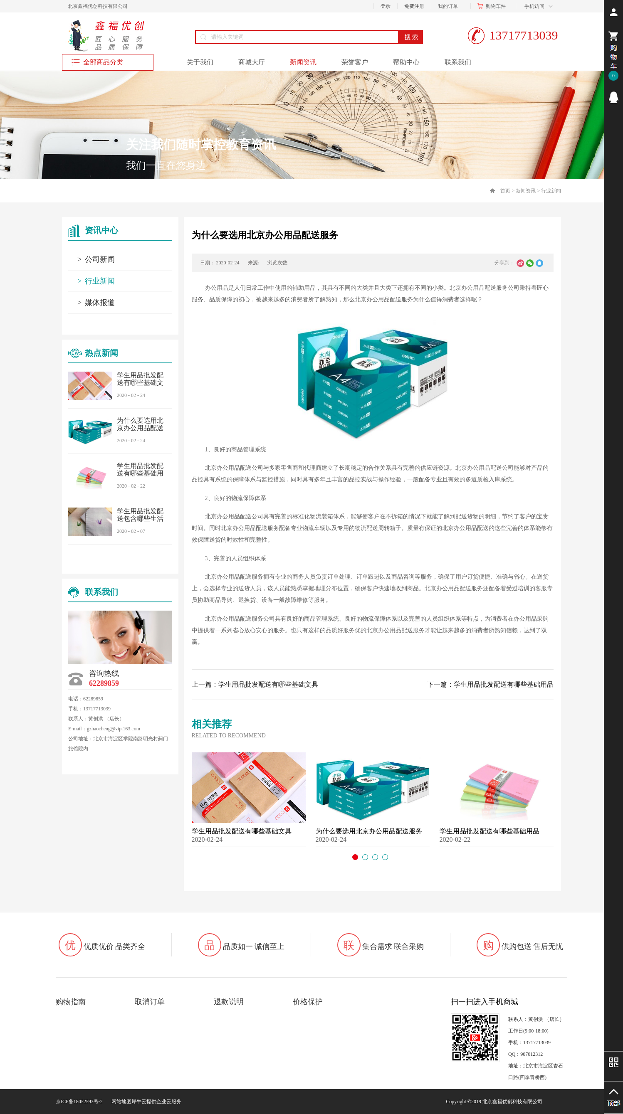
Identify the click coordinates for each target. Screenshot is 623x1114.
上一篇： (255, 684)
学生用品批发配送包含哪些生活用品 (140, 519)
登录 (386, 6)
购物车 (493, 6)
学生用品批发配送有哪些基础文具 (140, 383)
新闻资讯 (526, 191)
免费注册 (414, 6)
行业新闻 (551, 191)
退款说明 (229, 1002)
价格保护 (308, 1002)
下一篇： (490, 684)
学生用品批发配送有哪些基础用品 (140, 473)
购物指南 (71, 1002)
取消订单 (150, 1002)
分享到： (504, 263)
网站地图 (120, 1101)
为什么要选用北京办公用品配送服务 (140, 428)
